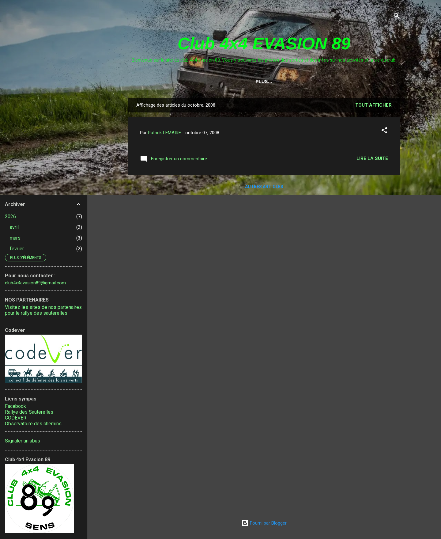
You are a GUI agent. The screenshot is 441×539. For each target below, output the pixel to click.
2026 (10, 216)
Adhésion (309, 81)
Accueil (149, 81)
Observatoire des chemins (33, 424)
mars (15, 238)
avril (14, 227)
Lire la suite (372, 159)
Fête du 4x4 (346, 81)
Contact (223, 81)
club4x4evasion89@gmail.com (35, 283)
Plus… (380, 81)
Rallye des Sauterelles (29, 412)
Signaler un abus (22, 441)
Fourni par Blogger (264, 523)
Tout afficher (373, 106)
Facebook (15, 406)
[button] (384, 132)
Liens (251, 81)
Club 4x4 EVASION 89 (264, 43)
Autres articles (264, 187)
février (17, 249)
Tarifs (278, 81)
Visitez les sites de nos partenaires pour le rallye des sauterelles (43, 310)
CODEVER (15, 418)
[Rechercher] (396, 16)
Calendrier (186, 81)
